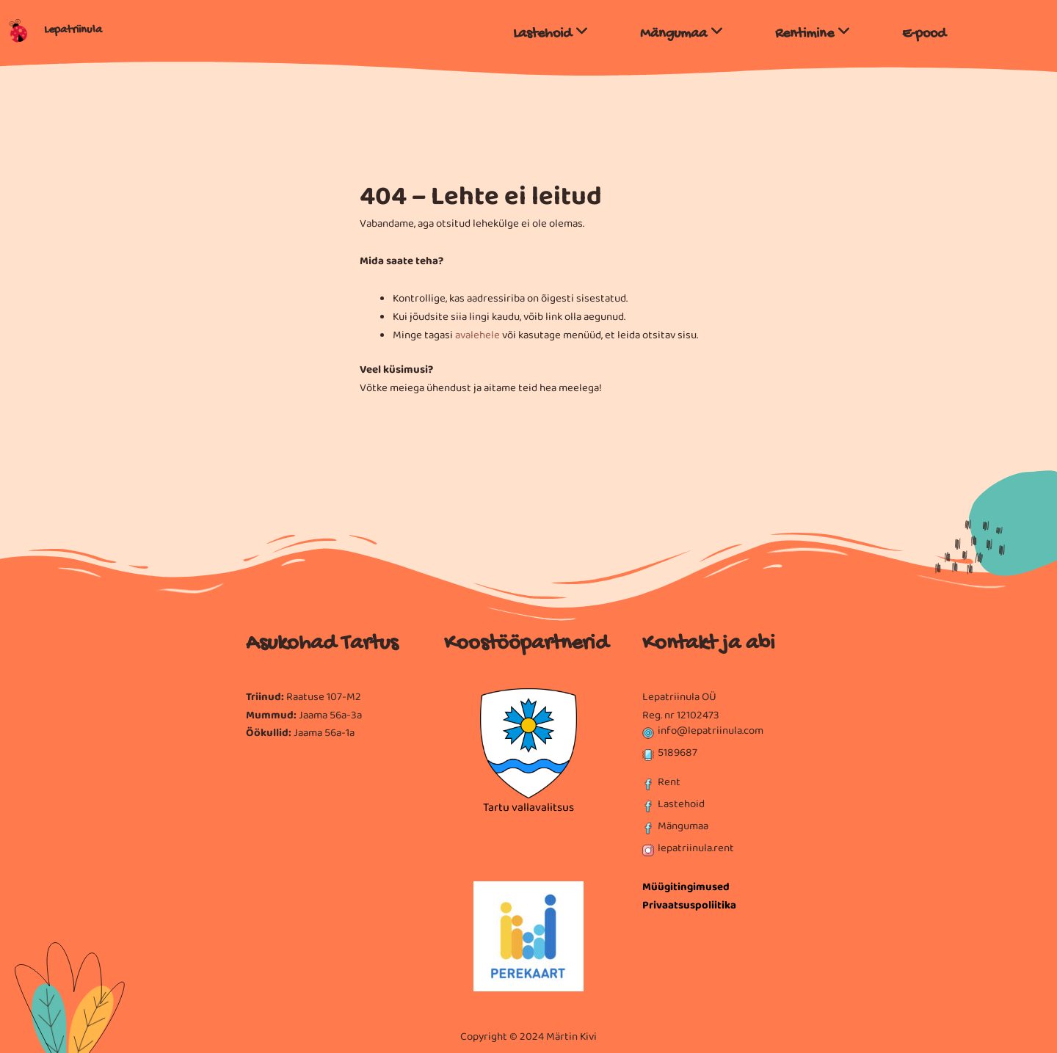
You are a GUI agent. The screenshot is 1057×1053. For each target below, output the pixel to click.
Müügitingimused (686, 887)
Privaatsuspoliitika (689, 905)
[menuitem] (551, 30)
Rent (669, 782)
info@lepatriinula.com (710, 731)
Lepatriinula (73, 30)
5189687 (677, 753)
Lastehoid (681, 804)
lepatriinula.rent (696, 848)
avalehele (477, 335)
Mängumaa (683, 826)
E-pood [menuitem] (924, 34)
